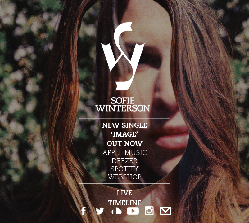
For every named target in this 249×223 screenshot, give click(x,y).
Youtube (132, 210)
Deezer (124, 160)
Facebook (83, 210)
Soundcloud (116, 210)
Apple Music (124, 152)
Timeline (125, 203)
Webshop (124, 176)
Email (165, 210)
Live (124, 192)
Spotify (124, 168)
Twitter (99, 210)
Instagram (149, 210)
